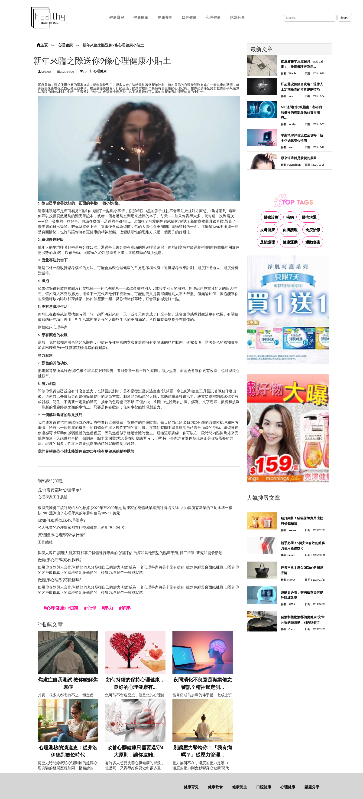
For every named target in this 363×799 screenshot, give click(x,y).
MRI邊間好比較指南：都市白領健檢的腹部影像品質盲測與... (301, 112)
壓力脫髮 (45, 355)
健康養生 (165, 17)
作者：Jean (287, 147)
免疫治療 (312, 230)
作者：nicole (288, 555)
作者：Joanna (288, 530)
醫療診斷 (271, 217)
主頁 (42, 45)
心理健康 (213, 17)
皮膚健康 (267, 230)
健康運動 (290, 242)
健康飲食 (140, 17)
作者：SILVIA (288, 579)
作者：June (287, 96)
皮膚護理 (290, 230)
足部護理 (267, 242)
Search (345, 18)
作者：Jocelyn (288, 124)
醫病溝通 (309, 217)
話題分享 (237, 17)
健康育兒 (116, 17)
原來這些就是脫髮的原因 (299, 158)
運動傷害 (312, 242)
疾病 (290, 217)
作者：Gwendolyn (291, 164)
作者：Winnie (288, 73)
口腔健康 (189, 17)
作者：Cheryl (288, 629)
